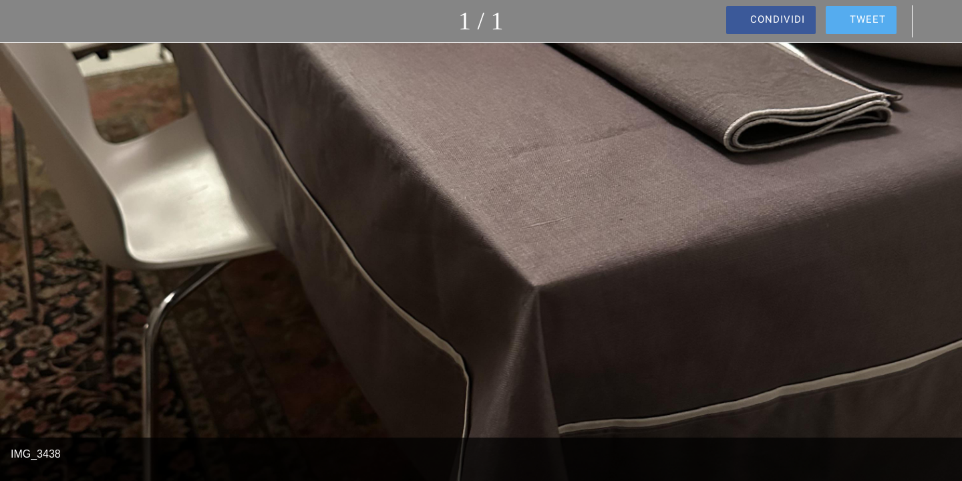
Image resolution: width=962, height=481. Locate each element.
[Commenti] (935, 21)
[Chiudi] (27, 21)
